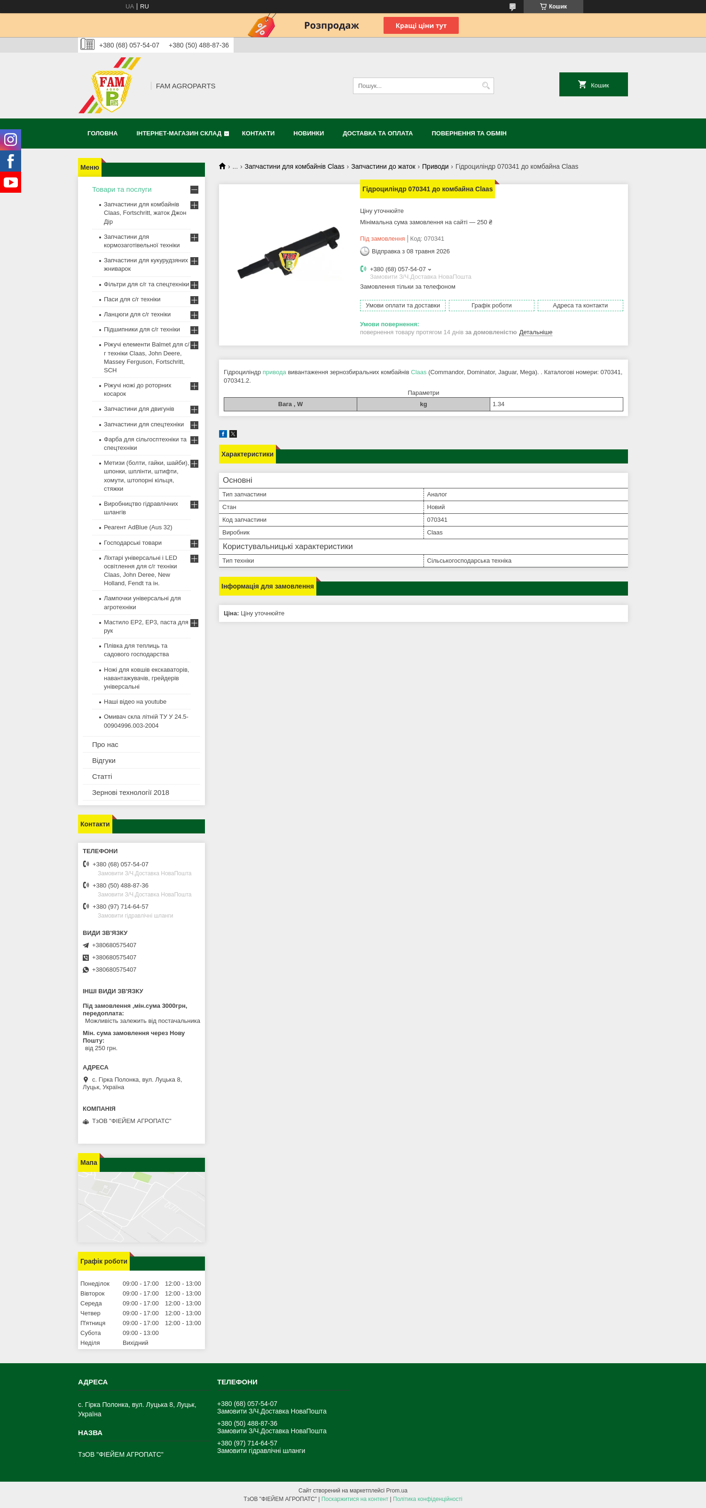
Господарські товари (133, 542)
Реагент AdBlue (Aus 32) (138, 527)
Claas (418, 372)
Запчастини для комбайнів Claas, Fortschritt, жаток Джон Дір (145, 213)
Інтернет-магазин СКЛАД (178, 133)
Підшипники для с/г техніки (142, 329)
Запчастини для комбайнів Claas (295, 166)
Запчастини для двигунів (139, 408)
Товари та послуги (122, 189)
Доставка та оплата (378, 133)
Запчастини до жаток (383, 166)
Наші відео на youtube (135, 701)
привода (274, 372)
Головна (102, 133)
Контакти (258, 133)
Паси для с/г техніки (132, 299)
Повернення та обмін (469, 133)
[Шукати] (486, 86)
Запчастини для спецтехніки (144, 424)
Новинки (308, 133)
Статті (102, 776)
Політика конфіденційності (428, 1499)
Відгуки (104, 760)
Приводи (435, 166)
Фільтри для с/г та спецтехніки (146, 284)
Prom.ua (397, 1490)
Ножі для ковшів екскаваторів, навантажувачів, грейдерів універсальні (146, 678)
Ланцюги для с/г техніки (137, 314)
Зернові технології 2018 (130, 792)
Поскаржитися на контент (355, 1499)
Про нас (105, 744)
